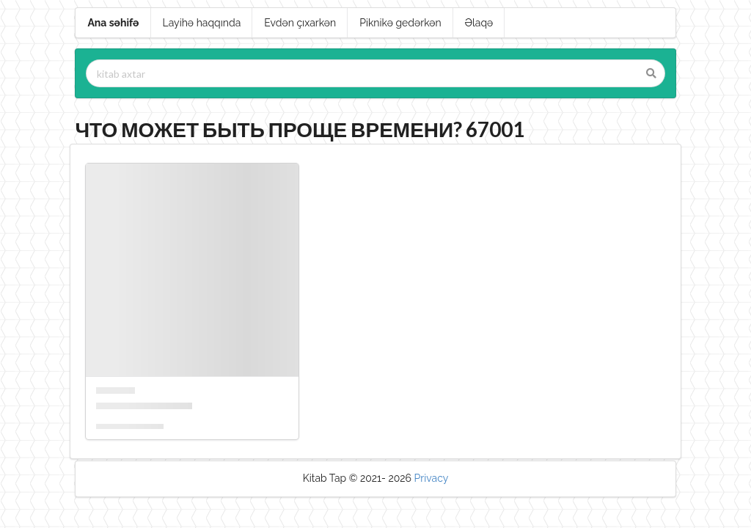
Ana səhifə (113, 23)
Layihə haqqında (202, 23)
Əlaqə (479, 23)
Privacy (431, 478)
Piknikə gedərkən (400, 23)
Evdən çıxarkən (300, 23)
